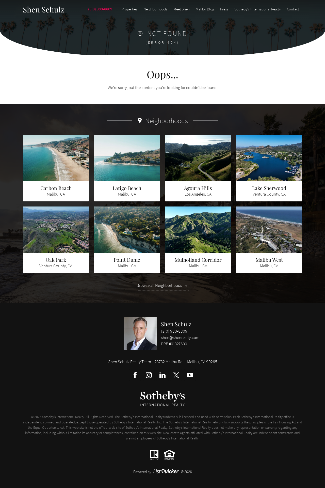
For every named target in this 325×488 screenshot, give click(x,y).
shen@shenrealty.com (180, 337)
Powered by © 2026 (162, 471)
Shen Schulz (176, 324)
